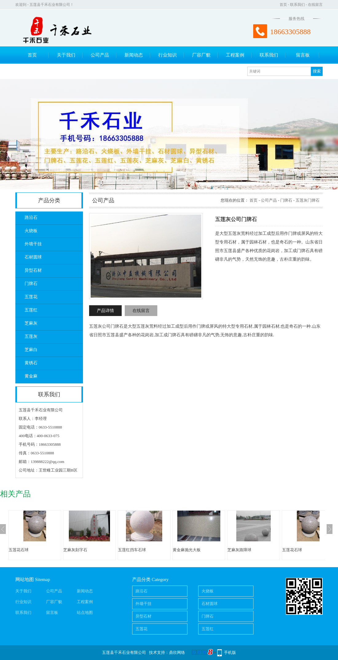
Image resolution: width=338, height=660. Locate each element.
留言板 (303, 55)
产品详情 (105, 310)
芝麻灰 (31, 323)
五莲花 (31, 296)
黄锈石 (31, 363)
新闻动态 (133, 55)
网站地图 (24, 579)
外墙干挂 (33, 244)
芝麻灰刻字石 (75, 549)
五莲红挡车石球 (132, 549)
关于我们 (66, 55)
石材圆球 (33, 257)
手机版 (230, 652)
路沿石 (31, 217)
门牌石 (31, 283)
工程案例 (235, 55)
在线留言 (315, 4)
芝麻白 (31, 349)
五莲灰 (31, 336)
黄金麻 (31, 376)
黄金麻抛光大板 (187, 549)
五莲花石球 (19, 549)
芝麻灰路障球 (239, 549)
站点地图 (85, 612)
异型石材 (33, 270)
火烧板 (31, 230)
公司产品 (100, 55)
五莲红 (31, 310)
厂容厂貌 (201, 55)
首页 (283, 4)
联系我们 (297, 4)
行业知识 (167, 55)
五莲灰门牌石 (308, 200)
